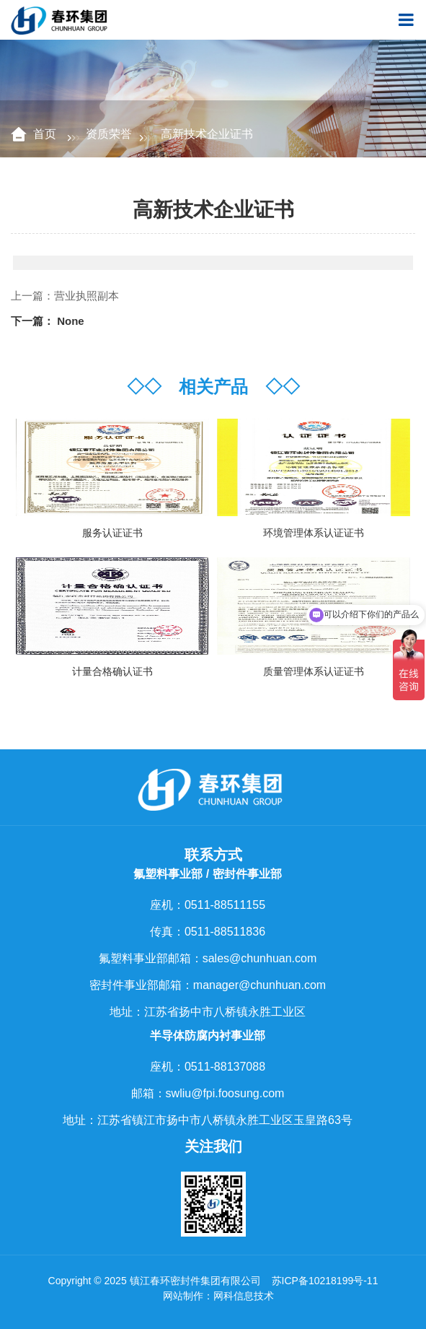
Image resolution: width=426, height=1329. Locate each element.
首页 (46, 134)
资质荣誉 (109, 134)
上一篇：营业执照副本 (65, 295)
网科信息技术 (243, 1296)
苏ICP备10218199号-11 (325, 1280)
